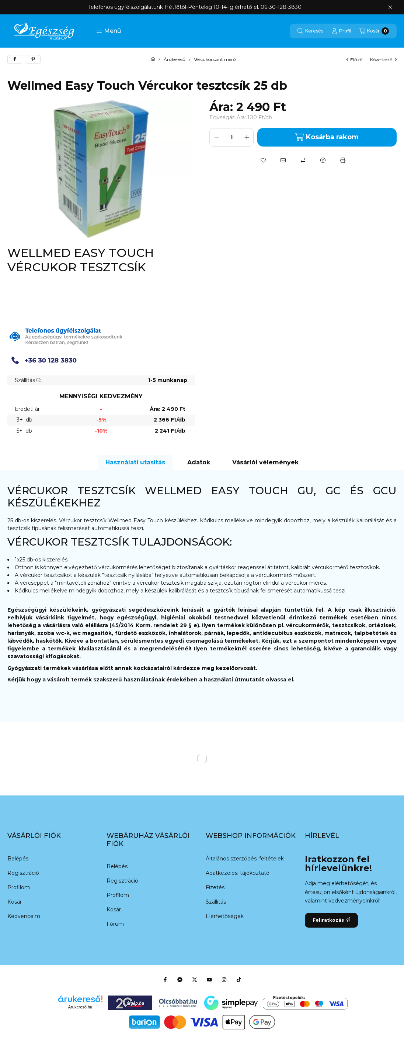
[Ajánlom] (283, 160)
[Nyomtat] (343, 160)
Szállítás (216, 901)
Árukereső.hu (80, 1007)
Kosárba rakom (326, 137)
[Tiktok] (238, 979)
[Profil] (341, 31)
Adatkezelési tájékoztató (237, 873)
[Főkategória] (153, 59)
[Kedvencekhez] (263, 160)
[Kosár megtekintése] (374, 31)
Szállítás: (28, 380)
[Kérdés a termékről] (323, 160)
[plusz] (247, 137)
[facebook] (14, 59)
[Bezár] (390, 7)
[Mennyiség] (231, 137)
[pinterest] (33, 59)
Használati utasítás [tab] (135, 462)
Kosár (14, 901)
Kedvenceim (23, 916)
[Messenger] (180, 979)
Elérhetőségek (225, 916)
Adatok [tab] (198, 462)
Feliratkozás (331, 920)
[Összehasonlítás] (303, 160)
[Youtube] (209, 979)
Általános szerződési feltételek (245, 858)
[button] (108, 31)
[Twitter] (194, 979)
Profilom (18, 887)
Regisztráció (23, 873)
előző (354, 59)
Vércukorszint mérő (215, 59)
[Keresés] (310, 31)
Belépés (17, 858)
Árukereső (174, 59)
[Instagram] (224, 979)
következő (383, 59)
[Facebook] (165, 979)
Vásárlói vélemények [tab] (265, 462)
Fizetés (215, 887)
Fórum (115, 924)
